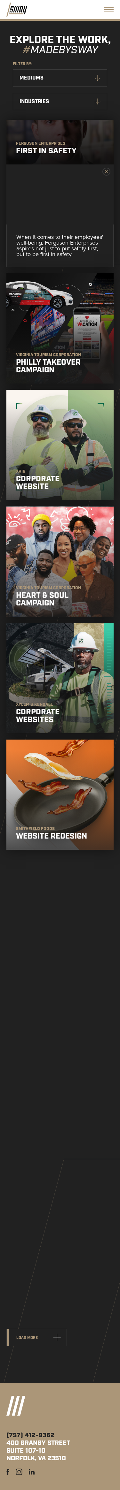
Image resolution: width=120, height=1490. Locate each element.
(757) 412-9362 (30, 1435)
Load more (27, 1337)
